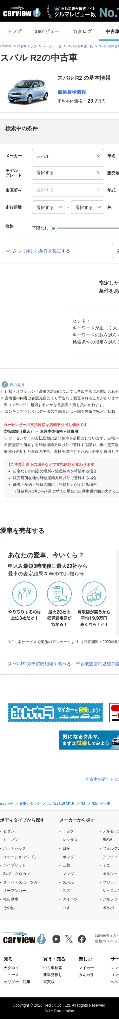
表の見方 (13, 385)
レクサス (70, 840)
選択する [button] (45, 172)
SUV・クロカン (16, 874)
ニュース (11, 975)
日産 (66, 848)
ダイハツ (70, 899)
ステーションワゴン (20, 857)
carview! (6, 46)
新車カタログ (29, 803)
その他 (9, 908)
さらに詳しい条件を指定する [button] (41, 250)
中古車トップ (26, 46)
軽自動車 (10, 899)
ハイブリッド (14, 865)
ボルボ (108, 908)
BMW (107, 840)
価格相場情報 (71, 92)
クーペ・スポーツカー (22, 882)
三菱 (66, 865)
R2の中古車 (101, 803)
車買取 (49, 982)
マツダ (68, 874)
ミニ (106, 865)
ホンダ (68, 857)
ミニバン (10, 840)
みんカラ (86, 975)
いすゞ (68, 908)
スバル (68, 882)
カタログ (82, 31)
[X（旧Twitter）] (69, 939)
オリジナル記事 (17, 982)
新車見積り (52, 975)
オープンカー (14, 890)
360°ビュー (47, 31)
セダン (9, 831)
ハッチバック (14, 848)
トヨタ (68, 831)
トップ (14, 31)
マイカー (86, 968)
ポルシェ (110, 874)
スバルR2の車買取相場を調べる (39, 663)
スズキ (68, 890)
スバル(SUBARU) (60, 803)
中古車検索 (52, 968)
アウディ (110, 857)
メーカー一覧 (52, 46)
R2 (83, 803)
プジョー (110, 882)
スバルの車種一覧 (80, 46)
